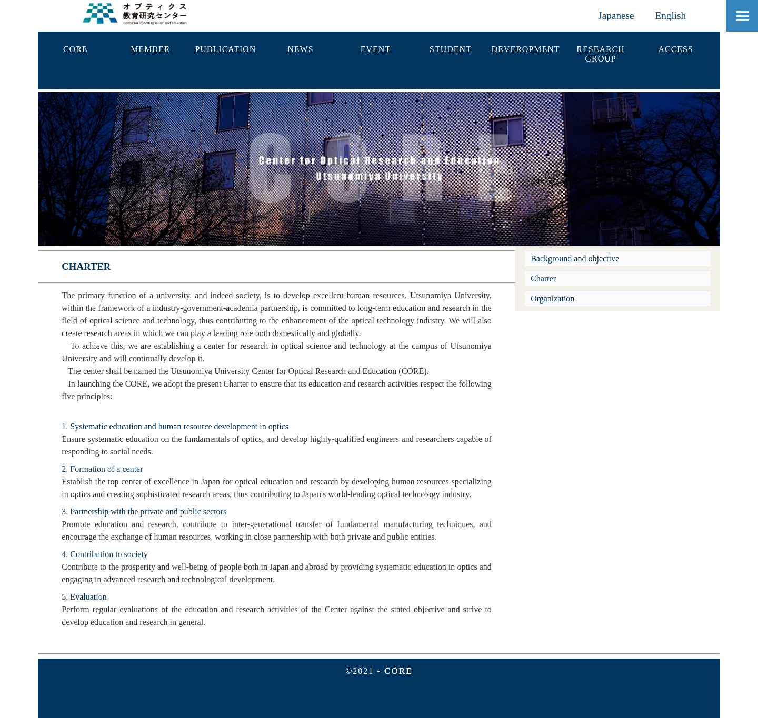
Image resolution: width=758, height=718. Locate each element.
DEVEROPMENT (526, 49)
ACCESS (675, 49)
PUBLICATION (225, 49)
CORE (75, 49)
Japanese (616, 15)
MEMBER (150, 49)
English (670, 15)
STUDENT (451, 49)
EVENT (376, 49)
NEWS (300, 49)
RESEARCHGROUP (600, 54)
